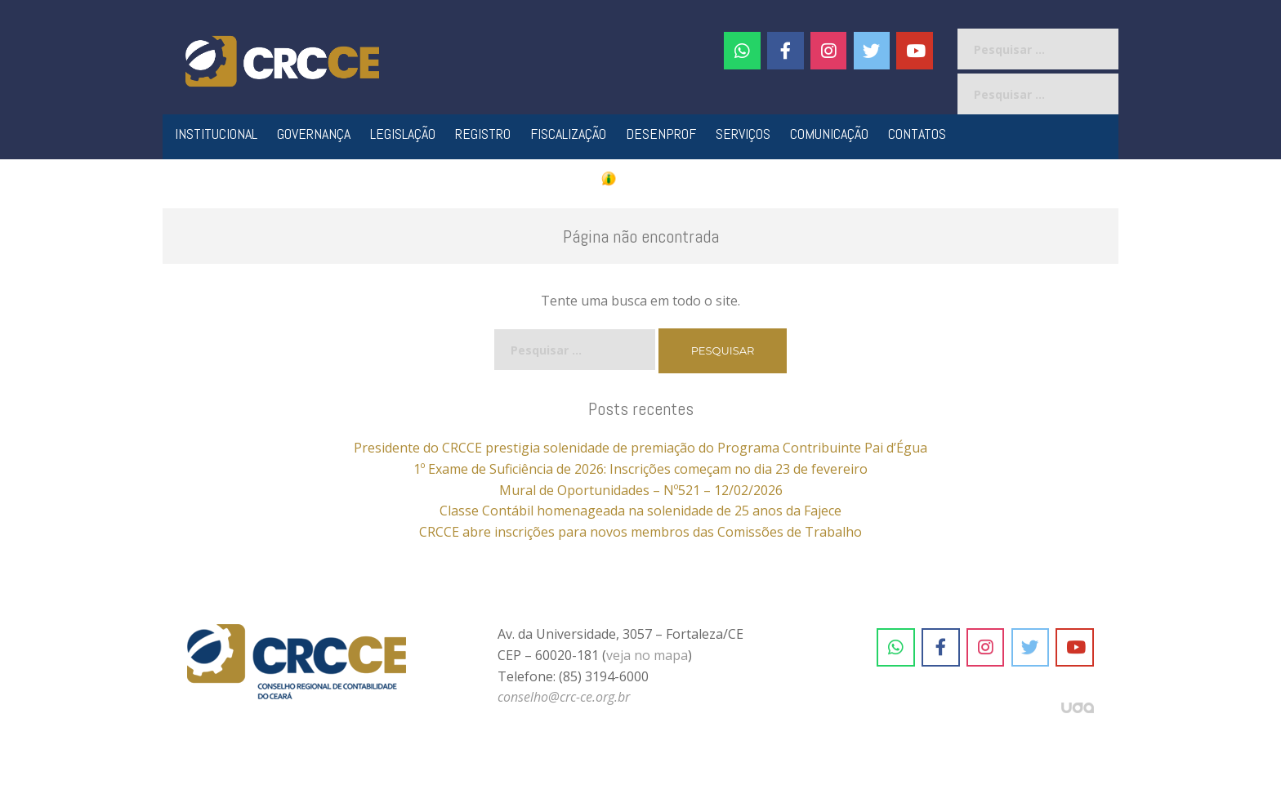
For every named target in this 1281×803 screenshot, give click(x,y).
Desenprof (661, 133)
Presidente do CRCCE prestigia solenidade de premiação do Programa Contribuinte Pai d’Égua (640, 448)
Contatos (917, 133)
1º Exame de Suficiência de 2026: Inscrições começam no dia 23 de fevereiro (640, 469)
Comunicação (829, 133)
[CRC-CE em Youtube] (914, 50)
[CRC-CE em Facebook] (785, 50)
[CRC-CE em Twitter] (872, 50)
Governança (313, 133)
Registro (483, 133)
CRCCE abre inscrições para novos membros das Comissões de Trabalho (640, 532)
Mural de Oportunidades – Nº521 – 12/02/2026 (641, 490)
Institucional (216, 133)
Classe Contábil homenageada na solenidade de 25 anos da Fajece (640, 511)
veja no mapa (647, 655)
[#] (828, 50)
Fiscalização (568, 133)
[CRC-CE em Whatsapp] (742, 50)
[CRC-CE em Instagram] (985, 647)
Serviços (743, 133)
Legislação (402, 133)
